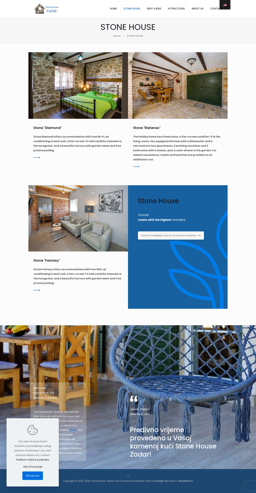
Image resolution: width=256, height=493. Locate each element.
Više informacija (32, 466)
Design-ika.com (165, 481)
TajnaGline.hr (185, 481)
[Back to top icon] (128, 476)
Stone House (158, 200)
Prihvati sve (33, 475)
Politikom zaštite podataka (32, 459)
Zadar (73, 430)
